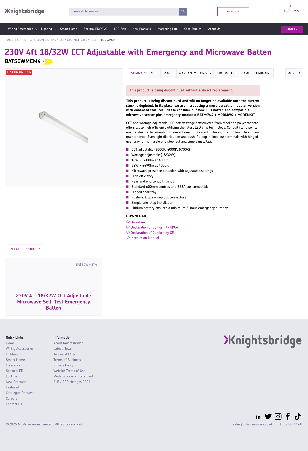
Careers (11, 398)
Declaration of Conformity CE (152, 233)
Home (8, 40)
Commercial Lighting (43, 40)
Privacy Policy (63, 365)
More (294, 73)
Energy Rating (163, 73)
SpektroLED (14, 371)
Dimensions (206, 73)
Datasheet (138, 222)
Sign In (292, 29)
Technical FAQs (64, 354)
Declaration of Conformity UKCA (154, 228)
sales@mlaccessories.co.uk (253, 424)
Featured (12, 387)
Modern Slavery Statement (73, 376)
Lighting (46, 29)
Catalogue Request (20, 393)
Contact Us (233, 11)
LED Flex (120, 29)
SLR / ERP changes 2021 (72, 382)
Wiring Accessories (20, 29)
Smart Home (68, 29)
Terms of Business (67, 360)
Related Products (25, 249)
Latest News (62, 348)
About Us (214, 29)
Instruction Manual (145, 238)
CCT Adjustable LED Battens (78, 40)
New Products (141, 29)
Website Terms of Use (69, 371)
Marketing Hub (168, 29)
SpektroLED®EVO (95, 29)
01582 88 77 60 (290, 424)
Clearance (13, 365)
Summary (139, 73)
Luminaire (262, 73)
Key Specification (235, 73)
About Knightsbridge (68, 343)
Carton (186, 73)
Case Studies (192, 29)
